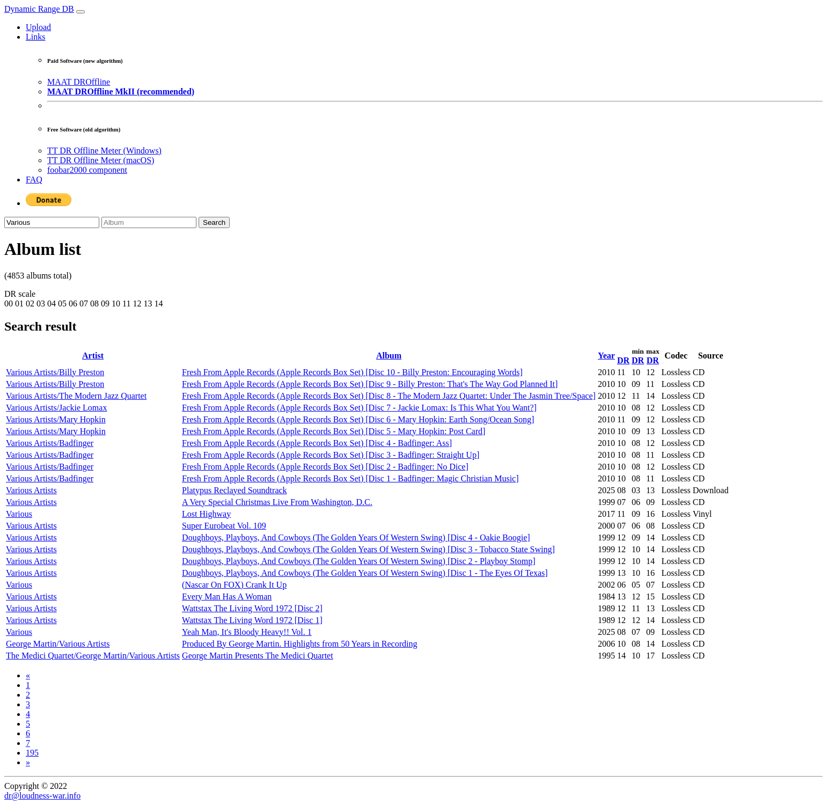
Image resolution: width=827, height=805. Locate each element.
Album (388, 355)
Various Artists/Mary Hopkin (56, 419)
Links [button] (35, 36)
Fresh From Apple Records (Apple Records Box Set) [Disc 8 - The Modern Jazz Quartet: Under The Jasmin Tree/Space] (389, 395)
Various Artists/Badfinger (49, 443)
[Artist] (51, 222)
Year (606, 355)
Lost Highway (206, 513)
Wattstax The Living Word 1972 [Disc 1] (252, 620)
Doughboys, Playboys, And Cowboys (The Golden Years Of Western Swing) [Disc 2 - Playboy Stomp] (358, 561)
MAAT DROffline (78, 81)
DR (623, 360)
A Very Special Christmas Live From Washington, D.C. (277, 502)
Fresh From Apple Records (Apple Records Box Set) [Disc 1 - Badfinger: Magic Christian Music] (350, 478)
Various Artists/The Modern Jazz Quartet (76, 395)
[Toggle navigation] (80, 11)
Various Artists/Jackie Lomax (56, 407)
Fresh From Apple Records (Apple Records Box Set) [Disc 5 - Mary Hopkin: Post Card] (333, 431)
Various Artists (31, 490)
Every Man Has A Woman (227, 596)
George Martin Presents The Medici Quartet (257, 655)
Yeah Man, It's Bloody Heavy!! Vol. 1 (247, 631)
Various (19, 513)
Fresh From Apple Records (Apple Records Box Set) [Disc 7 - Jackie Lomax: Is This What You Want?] (359, 407)
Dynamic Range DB (39, 8)
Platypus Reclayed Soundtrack (234, 490)
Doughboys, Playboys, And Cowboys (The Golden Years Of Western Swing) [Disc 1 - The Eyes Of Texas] (365, 572)
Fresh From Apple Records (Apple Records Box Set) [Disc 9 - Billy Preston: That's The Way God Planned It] (370, 384)
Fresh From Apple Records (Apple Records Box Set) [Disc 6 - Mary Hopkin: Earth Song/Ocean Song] (358, 419)
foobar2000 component (87, 169)
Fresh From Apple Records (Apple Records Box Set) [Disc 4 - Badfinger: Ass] (317, 443)
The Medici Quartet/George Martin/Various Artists (93, 655)
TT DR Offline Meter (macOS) (100, 160)
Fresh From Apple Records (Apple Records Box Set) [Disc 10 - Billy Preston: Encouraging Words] (352, 372)
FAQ (34, 179)
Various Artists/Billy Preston (55, 372)
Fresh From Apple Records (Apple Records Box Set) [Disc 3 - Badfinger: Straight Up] (330, 454)
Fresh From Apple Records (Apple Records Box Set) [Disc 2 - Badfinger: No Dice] (325, 466)
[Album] (148, 222)
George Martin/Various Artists (57, 643)
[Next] (28, 762)
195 (32, 752)
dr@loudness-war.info (42, 795)
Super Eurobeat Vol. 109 (224, 525)
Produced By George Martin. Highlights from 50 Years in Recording (299, 643)
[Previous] (28, 675)
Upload (38, 27)
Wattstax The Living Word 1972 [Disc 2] (252, 608)
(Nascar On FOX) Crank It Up (234, 584)
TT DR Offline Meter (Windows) (104, 150)
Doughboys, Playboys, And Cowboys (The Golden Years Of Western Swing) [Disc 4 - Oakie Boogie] (356, 537)
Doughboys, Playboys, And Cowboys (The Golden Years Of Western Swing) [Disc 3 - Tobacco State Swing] (368, 549)
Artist (93, 355)
